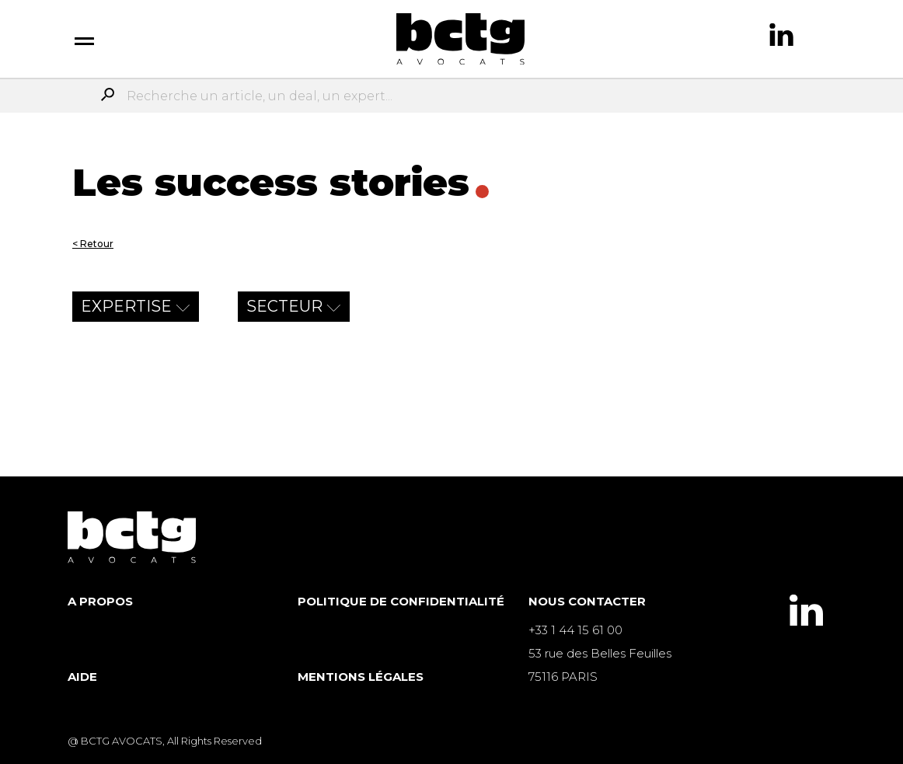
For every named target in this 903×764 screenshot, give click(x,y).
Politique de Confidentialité (401, 601)
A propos (100, 601)
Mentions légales (361, 676)
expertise (126, 306)
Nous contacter (587, 601)
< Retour (92, 243)
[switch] (84, 39)
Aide (82, 676)
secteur (284, 306)
